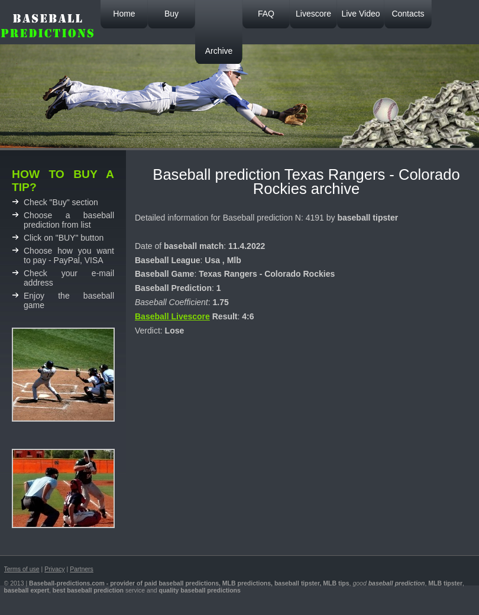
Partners (81, 568)
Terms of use (22, 568)
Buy (171, 13)
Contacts (407, 13)
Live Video (360, 13)
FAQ (266, 13)
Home (124, 13)
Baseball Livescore (172, 316)
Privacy (54, 568)
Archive (219, 51)
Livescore (313, 13)
